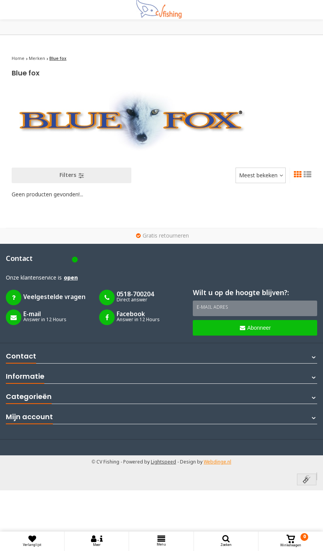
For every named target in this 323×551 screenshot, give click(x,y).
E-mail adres (212, 307)
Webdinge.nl (217, 462)
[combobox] (261, 175)
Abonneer (255, 328)
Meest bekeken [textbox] (258, 175)
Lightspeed (163, 462)
